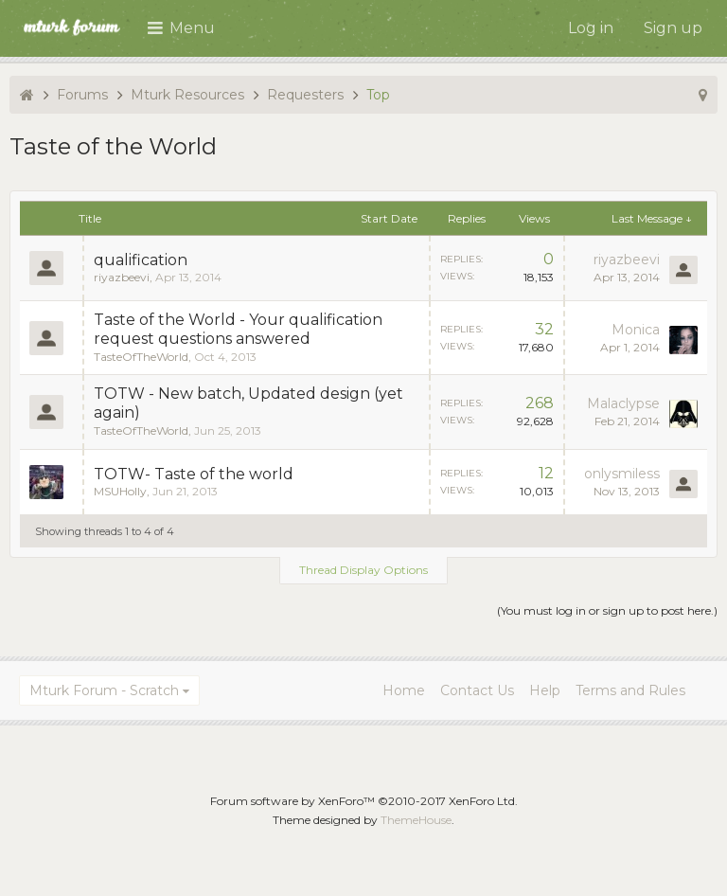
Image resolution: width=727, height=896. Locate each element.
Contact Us (477, 690)
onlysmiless (622, 473)
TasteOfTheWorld (141, 356)
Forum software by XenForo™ (364, 801)
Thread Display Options (363, 570)
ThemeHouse (416, 820)
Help (544, 690)
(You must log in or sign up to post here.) (607, 610)
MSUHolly (120, 491)
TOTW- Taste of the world (193, 474)
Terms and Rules (630, 690)
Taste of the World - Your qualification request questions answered (238, 329)
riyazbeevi (122, 277)
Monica (636, 329)
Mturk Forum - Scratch (104, 690)
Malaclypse (623, 403)
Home (403, 690)
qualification (140, 260)
